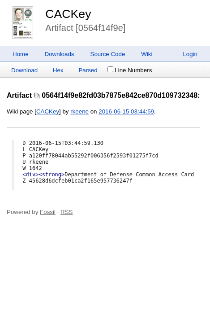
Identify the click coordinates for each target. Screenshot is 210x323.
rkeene (79, 111)
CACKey (68, 14)
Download (24, 70)
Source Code (107, 54)
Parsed (87, 70)
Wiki (146, 54)
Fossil (48, 212)
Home (21, 54)
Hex (58, 70)
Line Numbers (129, 70)
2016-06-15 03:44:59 (126, 111)
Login (190, 54)
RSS (66, 212)
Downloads (59, 54)
